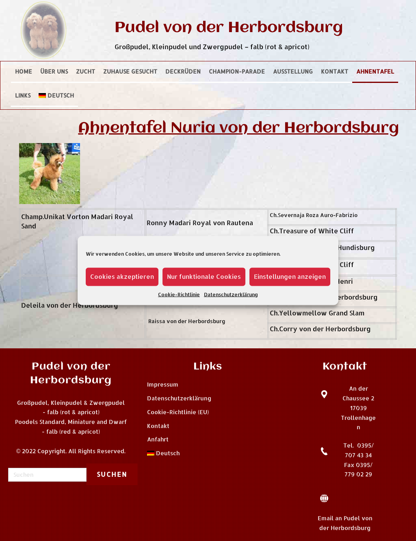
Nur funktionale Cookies (204, 276)
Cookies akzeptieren (122, 276)
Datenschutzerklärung (231, 294)
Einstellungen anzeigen (290, 276)
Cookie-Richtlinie (179, 294)
